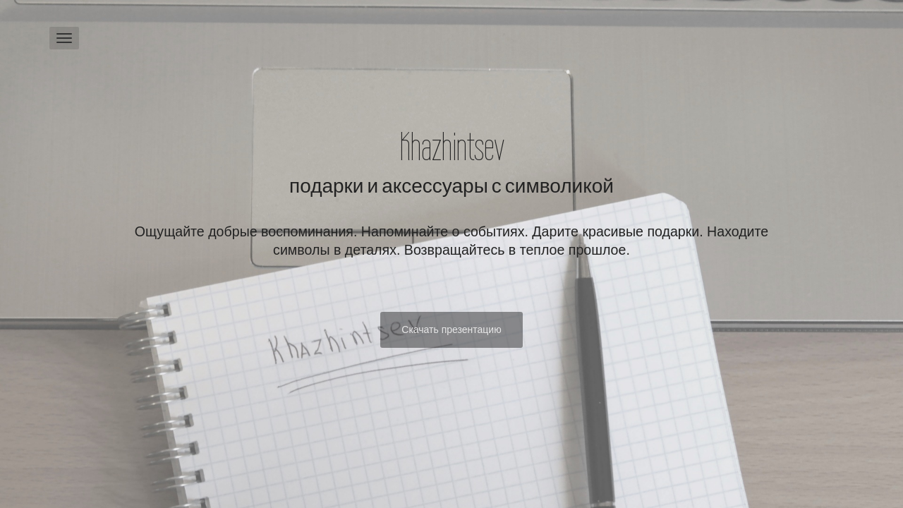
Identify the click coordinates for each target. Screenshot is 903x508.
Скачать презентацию (451, 329)
